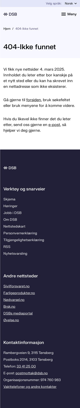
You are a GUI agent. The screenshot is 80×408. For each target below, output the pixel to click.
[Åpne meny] (69, 14)
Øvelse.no (11, 320)
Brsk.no (9, 307)
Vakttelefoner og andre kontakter (30, 387)
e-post (54, 124)
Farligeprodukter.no (19, 293)
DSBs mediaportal (18, 313)
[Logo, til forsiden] (29, 14)
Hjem (6, 29)
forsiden (33, 100)
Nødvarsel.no (14, 300)
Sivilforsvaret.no (16, 286)
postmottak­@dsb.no (32, 373)
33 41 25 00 (26, 366)
